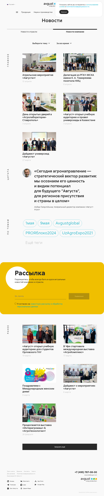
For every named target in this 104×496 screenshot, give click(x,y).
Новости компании (75, 31)
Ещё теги (33, 242)
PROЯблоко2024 (41, 232)
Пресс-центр (11, 471)
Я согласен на (40, 305)
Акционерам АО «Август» (14, 476)
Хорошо (64, 12)
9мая (45, 222)
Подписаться (79, 296)
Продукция (25, 12)
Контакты (27, 471)
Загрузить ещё (59, 447)
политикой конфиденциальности (77, 6)
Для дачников (11, 473)
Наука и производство (43, 12)
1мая (30, 222)
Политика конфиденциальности (26, 473)
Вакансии (19, 471)
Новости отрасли (29, 31)
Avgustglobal (68, 222)
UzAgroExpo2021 (77, 232)
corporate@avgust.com (90, 475)
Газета (34, 471)
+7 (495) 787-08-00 (86, 472)
